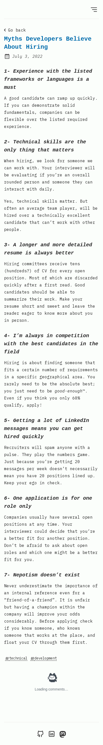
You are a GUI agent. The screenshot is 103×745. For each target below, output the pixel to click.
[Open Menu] (94, 9)
